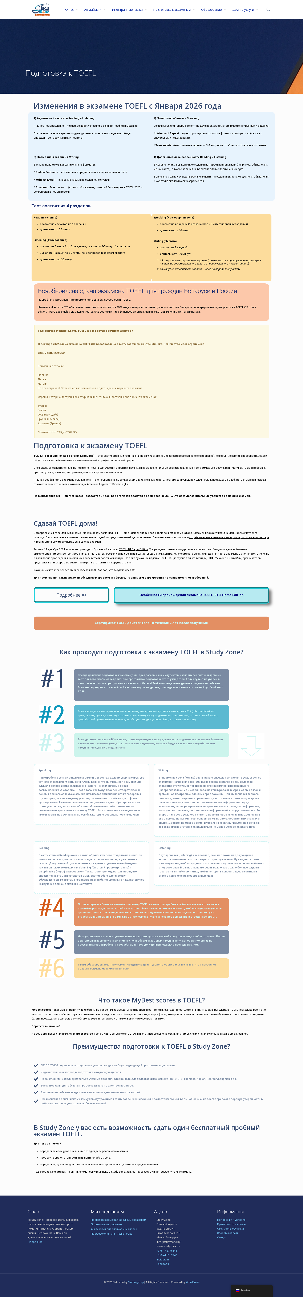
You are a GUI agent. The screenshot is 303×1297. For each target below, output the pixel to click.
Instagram (163, 1259)
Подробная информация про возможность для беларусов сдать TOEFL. (84, 299)
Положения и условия (231, 1219)
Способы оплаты (228, 1233)
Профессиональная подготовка (111, 1233)
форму (148, 1171)
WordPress (192, 1282)
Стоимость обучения (230, 1228)
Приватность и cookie (231, 1224)
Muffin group (136, 1282)
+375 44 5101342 (167, 1255)
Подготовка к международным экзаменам (118, 1219)
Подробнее (35, 1241)
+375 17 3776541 (167, 1250)
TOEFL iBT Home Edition (123, 532)
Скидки (221, 1237)
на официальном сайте (179, 1033)
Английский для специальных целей (114, 1229)
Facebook (163, 1263)
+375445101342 (181, 1171)
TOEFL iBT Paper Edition (133, 549)
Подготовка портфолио (106, 1224)
